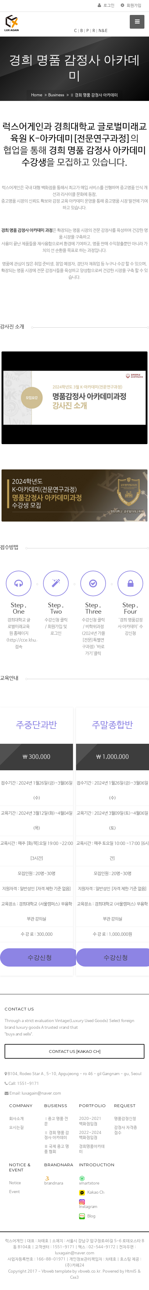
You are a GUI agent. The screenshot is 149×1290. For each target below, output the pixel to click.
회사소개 (16, 1119)
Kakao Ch (91, 1193)
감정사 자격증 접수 (125, 1130)
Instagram (88, 1204)
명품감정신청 (125, 1119)
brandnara (53, 1181)
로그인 (106, 5)
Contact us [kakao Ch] (74, 1051)
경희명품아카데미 (92, 1149)
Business (56, 95)
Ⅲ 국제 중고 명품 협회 (56, 1149)
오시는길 (16, 1127)
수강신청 (39, 957)
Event (14, 1192)
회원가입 (131, 5)
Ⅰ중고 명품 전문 (56, 1121)
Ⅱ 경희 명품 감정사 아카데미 (94, 95)
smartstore (89, 1181)
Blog (87, 1216)
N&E (103, 31)
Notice (15, 1183)
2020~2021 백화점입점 (90, 1121)
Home (36, 95)
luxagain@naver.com (41, 1093)
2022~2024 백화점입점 (90, 1135)
